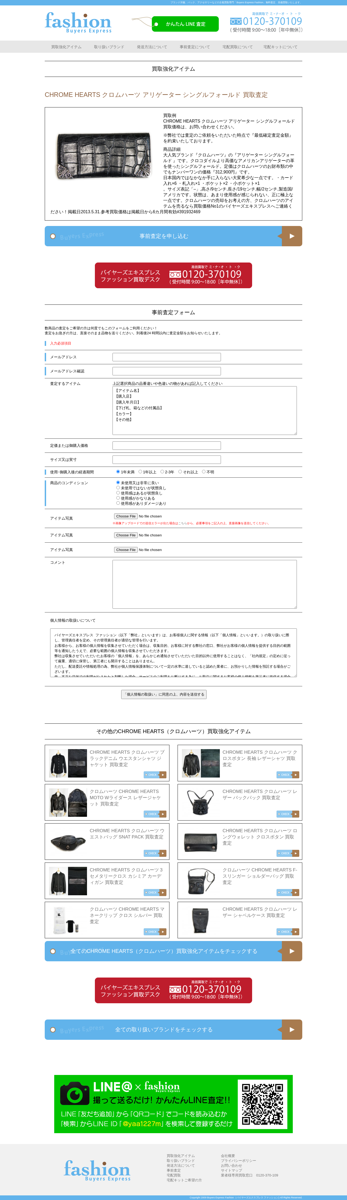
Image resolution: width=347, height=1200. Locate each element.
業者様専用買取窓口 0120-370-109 (249, 1175)
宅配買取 (174, 1175)
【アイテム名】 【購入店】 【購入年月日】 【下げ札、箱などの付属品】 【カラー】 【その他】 (205, 410)
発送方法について (152, 47)
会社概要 (228, 1156)
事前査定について (195, 47)
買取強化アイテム (66, 47)
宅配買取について (238, 47)
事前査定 (174, 1170)
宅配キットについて (281, 47)
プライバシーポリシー (238, 1161)
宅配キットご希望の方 (184, 1180)
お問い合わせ (231, 1165)
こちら (182, 523)
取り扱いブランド (109, 47)
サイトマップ (231, 1170)
